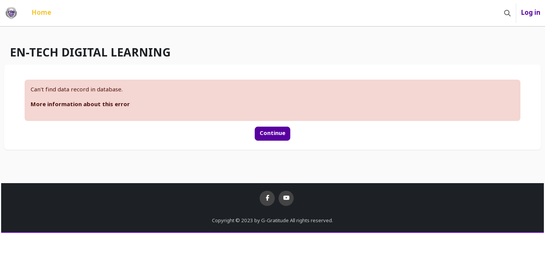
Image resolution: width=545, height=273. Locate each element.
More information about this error (97, 104)
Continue (272, 133)
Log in (530, 13)
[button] (507, 13)
